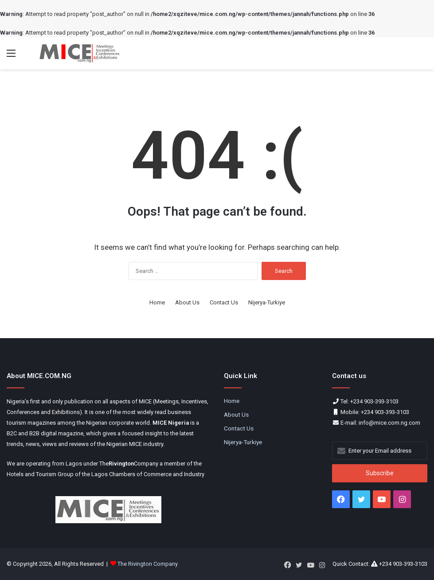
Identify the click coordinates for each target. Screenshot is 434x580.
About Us (187, 302)
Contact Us (224, 302)
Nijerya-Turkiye (266, 302)
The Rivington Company (147, 563)
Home (157, 302)
